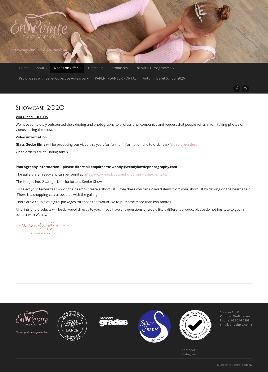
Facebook (189, 350)
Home (23, 68)
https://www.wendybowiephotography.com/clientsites (126, 174)
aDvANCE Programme (155, 68)
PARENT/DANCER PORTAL (116, 78)
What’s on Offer (67, 68)
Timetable (95, 68)
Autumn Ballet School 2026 (164, 78)
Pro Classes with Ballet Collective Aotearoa (54, 78)
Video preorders (183, 144)
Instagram (189, 354)
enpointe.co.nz (241, 324)
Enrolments (120, 68)
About (41, 68)
